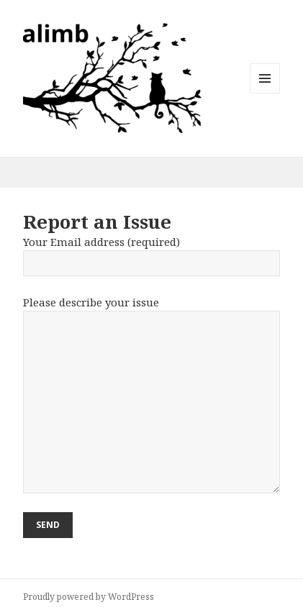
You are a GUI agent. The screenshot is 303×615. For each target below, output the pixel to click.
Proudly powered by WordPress (88, 597)
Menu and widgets (265, 93)
